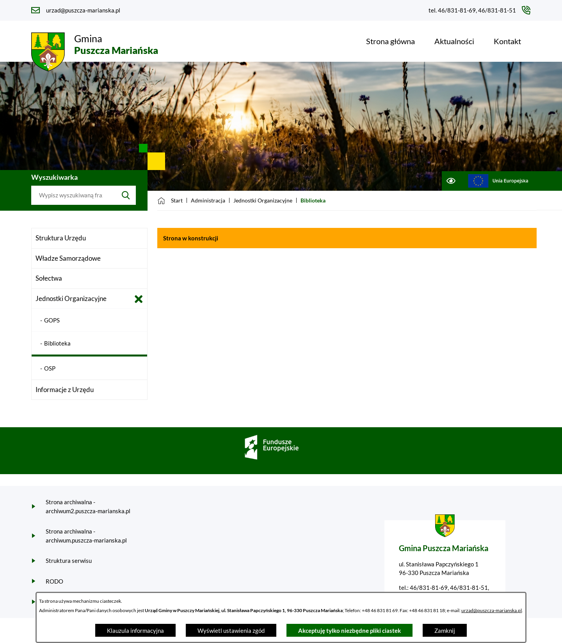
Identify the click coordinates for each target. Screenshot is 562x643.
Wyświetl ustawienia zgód (231, 630)
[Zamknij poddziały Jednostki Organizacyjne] (138, 299)
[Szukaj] (126, 195)
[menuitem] (390, 41)
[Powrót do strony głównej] (170, 200)
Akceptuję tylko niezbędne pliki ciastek (349, 630)
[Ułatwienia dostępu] (450, 181)
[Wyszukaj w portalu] (73, 195)
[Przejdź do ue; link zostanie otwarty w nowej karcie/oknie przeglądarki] (498, 181)
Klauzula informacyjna (135, 630)
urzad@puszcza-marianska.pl (491, 610)
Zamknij (444, 630)
